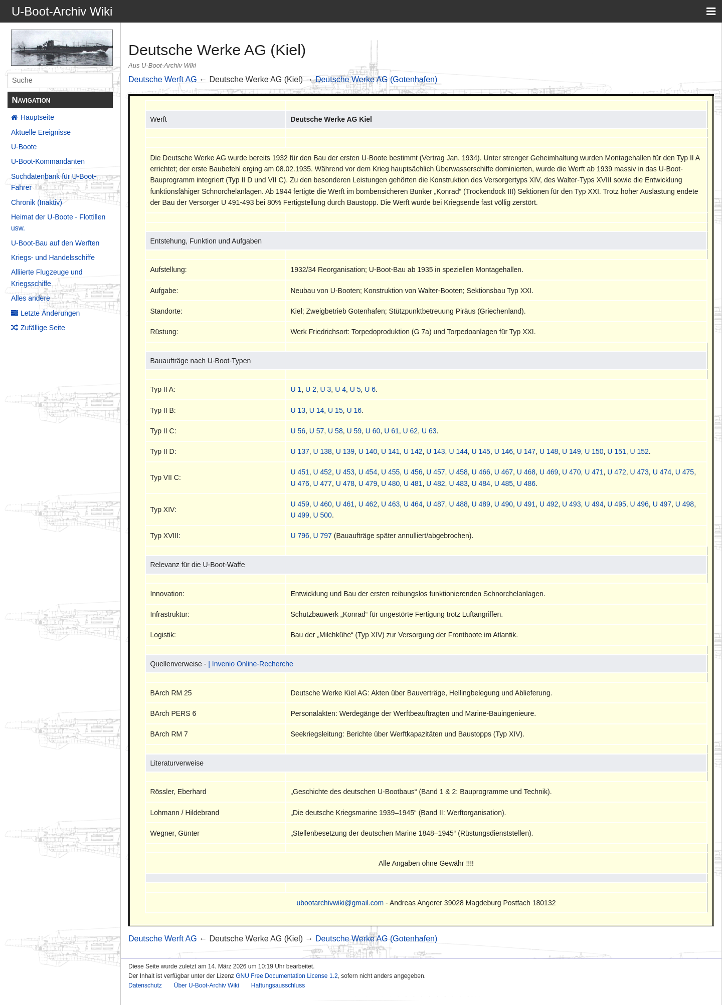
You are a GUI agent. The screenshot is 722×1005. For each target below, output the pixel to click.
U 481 (413, 483)
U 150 (594, 451)
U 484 (481, 483)
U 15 (335, 410)
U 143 (435, 451)
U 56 (297, 431)
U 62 (410, 431)
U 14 (316, 410)
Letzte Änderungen (50, 313)
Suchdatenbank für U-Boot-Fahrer (53, 181)
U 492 (548, 504)
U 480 (390, 483)
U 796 (299, 536)
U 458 (458, 472)
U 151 (616, 451)
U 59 (354, 431)
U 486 (526, 483)
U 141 (390, 451)
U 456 (413, 472)
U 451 (299, 472)
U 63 (429, 431)
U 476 (299, 483)
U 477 (322, 483)
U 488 (458, 504)
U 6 (370, 389)
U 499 (299, 515)
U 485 (503, 483)
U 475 (684, 472)
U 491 (526, 504)
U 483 (458, 483)
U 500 (322, 515)
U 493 (571, 504)
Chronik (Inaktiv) (36, 202)
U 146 (503, 451)
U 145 (481, 451)
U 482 (435, 483)
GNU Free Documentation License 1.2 (286, 975)
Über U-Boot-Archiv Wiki (206, 985)
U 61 (391, 431)
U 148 (548, 451)
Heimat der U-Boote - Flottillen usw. (58, 222)
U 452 (322, 472)
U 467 (503, 472)
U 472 (616, 472)
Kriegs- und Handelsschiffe (53, 258)
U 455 (390, 472)
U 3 (325, 389)
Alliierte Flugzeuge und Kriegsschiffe (46, 277)
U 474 (662, 472)
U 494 (594, 504)
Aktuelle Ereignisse (41, 132)
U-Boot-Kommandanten (48, 161)
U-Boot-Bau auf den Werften (55, 243)
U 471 (594, 472)
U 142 (413, 451)
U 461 (345, 504)
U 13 (297, 410)
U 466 (481, 472)
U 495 (616, 504)
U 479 (367, 483)
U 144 (458, 451)
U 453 (345, 472)
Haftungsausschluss (278, 985)
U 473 (639, 472)
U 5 (355, 389)
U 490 (503, 504)
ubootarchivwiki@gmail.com (340, 903)
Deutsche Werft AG (162, 79)
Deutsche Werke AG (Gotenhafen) (376, 79)
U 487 (435, 504)
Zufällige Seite (43, 328)
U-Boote (24, 147)
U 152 (639, 451)
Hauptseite (37, 117)
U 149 (571, 451)
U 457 (435, 472)
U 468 (526, 472)
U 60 (373, 431)
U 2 (310, 389)
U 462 (367, 504)
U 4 (340, 389)
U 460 (322, 504)
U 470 (571, 472)
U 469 (548, 472)
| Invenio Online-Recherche (250, 664)
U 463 (390, 504)
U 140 (367, 451)
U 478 (345, 483)
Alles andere (30, 298)
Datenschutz (145, 985)
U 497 (662, 504)
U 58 (335, 431)
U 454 (367, 472)
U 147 (526, 451)
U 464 (413, 504)
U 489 (481, 504)
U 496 (639, 504)
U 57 (316, 431)
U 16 (354, 410)
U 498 (684, 504)
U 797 (322, 536)
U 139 (345, 451)
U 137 (299, 451)
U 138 (322, 451)
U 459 (299, 504)
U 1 (295, 389)
